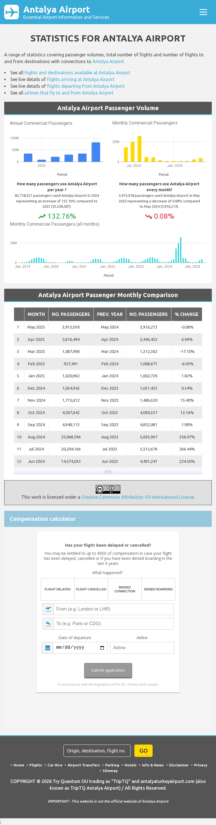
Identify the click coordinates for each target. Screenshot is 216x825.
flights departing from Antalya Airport (86, 86)
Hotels (131, 765)
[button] (106, 472)
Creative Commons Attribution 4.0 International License (137, 497)
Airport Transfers (84, 765)
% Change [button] (187, 314)
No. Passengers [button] (71, 314)
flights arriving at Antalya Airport (80, 79)
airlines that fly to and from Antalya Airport (68, 92)
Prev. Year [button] (110, 314)
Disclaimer (179, 765)
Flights (35, 765)
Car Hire (54, 765)
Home (18, 765)
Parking (112, 765)
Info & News (153, 765)
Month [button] (36, 314)
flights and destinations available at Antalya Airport (77, 72)
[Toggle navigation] (203, 12)
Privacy (200, 765)
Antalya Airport (66, 12)
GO (143, 750)
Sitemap (110, 771)
